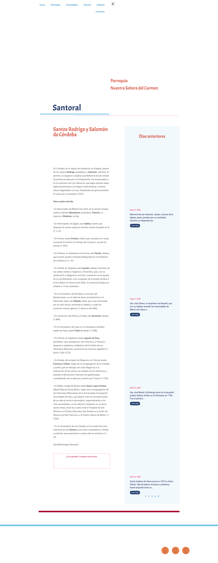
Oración (87, 5)
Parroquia (55, 5)
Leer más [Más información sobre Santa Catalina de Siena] (135, 493)
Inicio (42, 5)
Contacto (100, 11)
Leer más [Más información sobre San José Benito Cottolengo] (135, 404)
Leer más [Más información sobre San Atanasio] (135, 226)
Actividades (72, 5)
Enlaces (101, 5)
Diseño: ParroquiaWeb (182, 559)
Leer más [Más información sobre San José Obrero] (135, 315)
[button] (113, 3)
